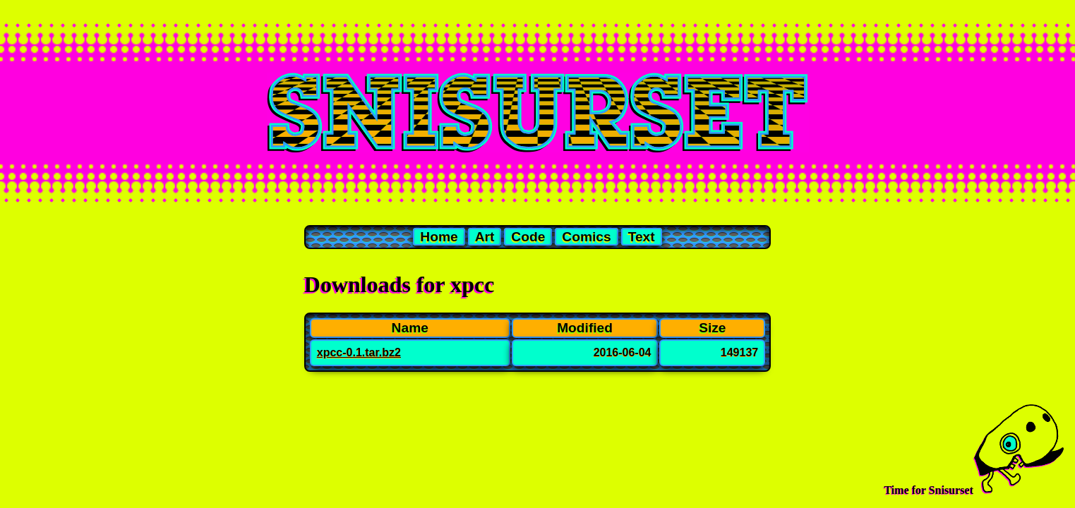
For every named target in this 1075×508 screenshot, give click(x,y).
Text (641, 236)
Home (438, 236)
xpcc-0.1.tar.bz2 (359, 352)
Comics (586, 236)
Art (485, 236)
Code (528, 236)
